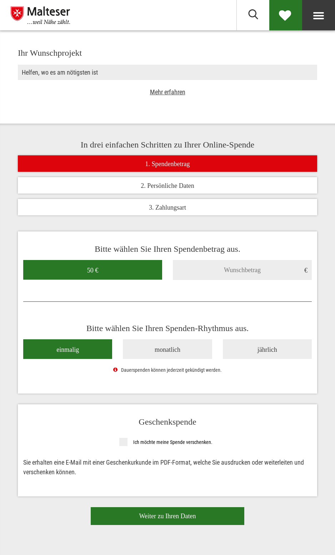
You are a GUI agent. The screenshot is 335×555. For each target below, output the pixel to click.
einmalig (67, 349)
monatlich (167, 349)
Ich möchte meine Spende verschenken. (172, 442)
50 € (93, 270)
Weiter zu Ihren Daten (167, 515)
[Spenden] (285, 15)
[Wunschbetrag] (242, 270)
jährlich (267, 349)
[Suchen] (252, 15)
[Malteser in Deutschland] (52, 15)
